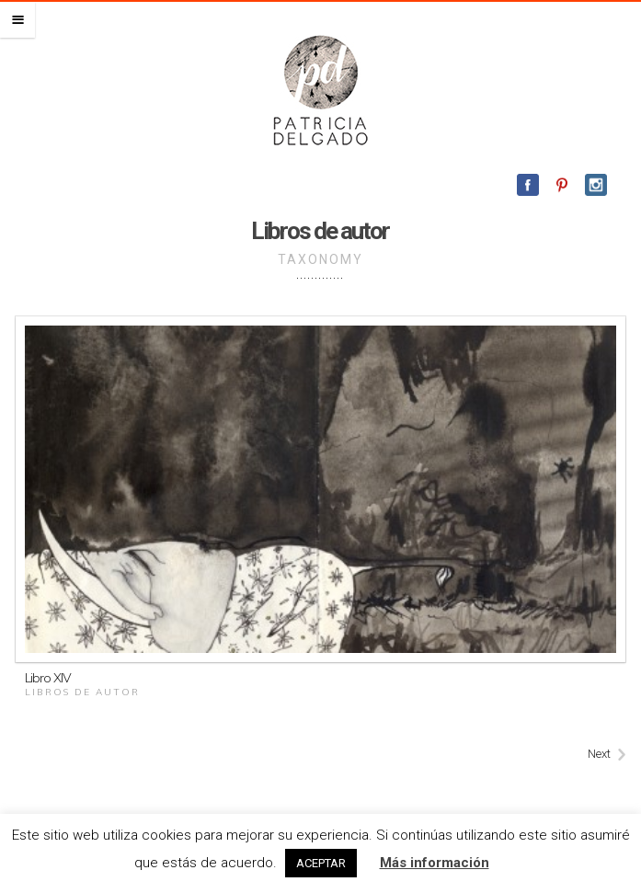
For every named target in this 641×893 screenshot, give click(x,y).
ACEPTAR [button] (321, 863)
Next (599, 754)
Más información (434, 862)
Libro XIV (48, 678)
